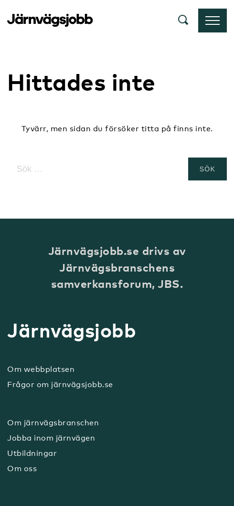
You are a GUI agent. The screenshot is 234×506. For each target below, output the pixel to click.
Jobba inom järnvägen (51, 438)
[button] (183, 21)
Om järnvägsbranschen (53, 422)
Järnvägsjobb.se (50, 20)
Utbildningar (32, 453)
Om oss (22, 468)
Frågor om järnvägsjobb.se (60, 384)
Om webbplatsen (40, 369)
